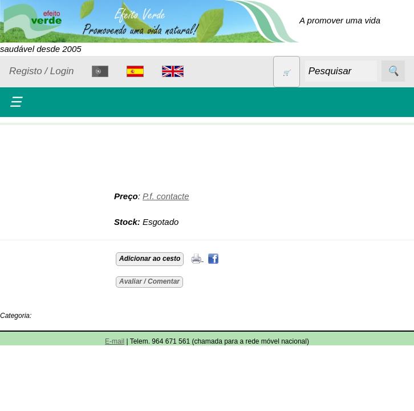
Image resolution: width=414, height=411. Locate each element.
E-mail (114, 341)
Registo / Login (41, 71)
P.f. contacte (166, 196)
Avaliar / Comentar (149, 281)
